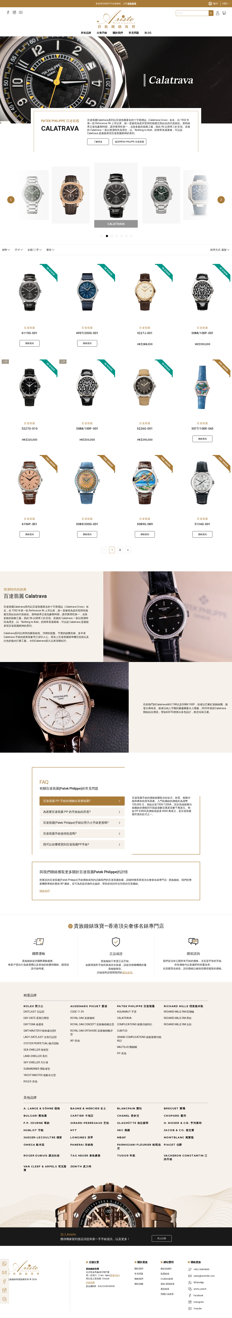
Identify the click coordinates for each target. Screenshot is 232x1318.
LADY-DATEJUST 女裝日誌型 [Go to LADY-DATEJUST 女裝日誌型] (40, 1037)
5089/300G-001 (87, 524)
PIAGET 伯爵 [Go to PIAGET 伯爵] (173, 1144)
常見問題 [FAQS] (134, 32)
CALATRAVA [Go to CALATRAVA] (124, 1018)
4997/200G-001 (87, 333)
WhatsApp (199, 1282)
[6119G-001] (29, 292)
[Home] (116, 19)
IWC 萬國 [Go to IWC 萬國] (123, 1130)
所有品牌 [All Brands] (86, 32)
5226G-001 (145, 428)
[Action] (4, 1299)
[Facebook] (8, 12)
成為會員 (131, 3)
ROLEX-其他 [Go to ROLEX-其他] (30, 1081)
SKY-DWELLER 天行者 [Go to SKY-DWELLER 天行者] (36, 1062)
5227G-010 (29, 428)
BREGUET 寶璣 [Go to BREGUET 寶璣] (174, 1108)
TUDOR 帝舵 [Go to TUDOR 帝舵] (126, 1155)
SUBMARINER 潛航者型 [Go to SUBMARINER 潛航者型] (37, 1068)
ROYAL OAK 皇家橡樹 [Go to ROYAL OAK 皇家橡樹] (82, 1018)
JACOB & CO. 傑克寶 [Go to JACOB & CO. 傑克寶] (179, 1130)
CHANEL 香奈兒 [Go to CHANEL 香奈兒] (128, 1115)
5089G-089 (145, 524)
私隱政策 (165, 1274)
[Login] (217, 13)
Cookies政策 (167, 1279)
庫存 (50, 249)
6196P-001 (29, 524)
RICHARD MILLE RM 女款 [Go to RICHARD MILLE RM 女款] (178, 1024)
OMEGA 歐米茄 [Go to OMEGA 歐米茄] (34, 1144)
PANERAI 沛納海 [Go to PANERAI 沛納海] (81, 1144)
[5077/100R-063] (202, 387)
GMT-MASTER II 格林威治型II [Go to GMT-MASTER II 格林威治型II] (40, 1030)
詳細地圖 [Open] (90, 1282)
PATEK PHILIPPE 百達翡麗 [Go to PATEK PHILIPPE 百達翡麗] (136, 1006)
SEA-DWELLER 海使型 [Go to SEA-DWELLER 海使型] (36, 1049)
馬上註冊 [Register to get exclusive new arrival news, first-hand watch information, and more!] (161, 1238)
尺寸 (19, 249)
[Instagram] (14, 12)
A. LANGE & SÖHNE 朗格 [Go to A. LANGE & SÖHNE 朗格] (42, 1108)
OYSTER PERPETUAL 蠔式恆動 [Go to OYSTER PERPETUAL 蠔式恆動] (41, 1043)
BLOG (148, 32)
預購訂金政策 (167, 1294)
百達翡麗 (29, 327)
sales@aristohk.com (204, 1276)
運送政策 (165, 1289)
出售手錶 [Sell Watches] (102, 32)
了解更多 (98, 141)
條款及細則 (166, 1268)
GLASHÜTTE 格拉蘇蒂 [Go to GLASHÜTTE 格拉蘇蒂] (133, 1123)
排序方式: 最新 (220, 249)
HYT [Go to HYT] (73, 1130)
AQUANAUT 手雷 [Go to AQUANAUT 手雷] (126, 1011)
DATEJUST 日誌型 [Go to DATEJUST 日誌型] (34, 1011)
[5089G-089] (145, 483)
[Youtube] (20, 12)
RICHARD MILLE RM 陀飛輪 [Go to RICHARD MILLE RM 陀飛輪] (179, 1011)
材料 (6, 249)
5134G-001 (202, 524)
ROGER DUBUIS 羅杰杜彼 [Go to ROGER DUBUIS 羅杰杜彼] (42, 1155)
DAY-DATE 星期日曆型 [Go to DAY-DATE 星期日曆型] (36, 1018)
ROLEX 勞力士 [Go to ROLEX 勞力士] (34, 1006)
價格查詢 (29, 343)
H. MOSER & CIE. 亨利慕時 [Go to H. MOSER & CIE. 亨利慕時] (183, 1123)
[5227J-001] (145, 292)
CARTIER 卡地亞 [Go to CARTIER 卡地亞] (81, 1115)
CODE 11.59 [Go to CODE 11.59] (77, 1011)
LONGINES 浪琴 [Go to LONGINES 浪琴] (81, 1137)
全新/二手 (35, 249)
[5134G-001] (202, 483)
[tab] (82, 801)
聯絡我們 (45, 890)
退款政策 (127, 972)
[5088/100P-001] (202, 292)
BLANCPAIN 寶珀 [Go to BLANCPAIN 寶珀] (129, 1108)
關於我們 (138, 1268)
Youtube (198, 1308)
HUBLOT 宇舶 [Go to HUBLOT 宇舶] (34, 1130)
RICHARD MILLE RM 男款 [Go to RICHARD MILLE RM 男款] (178, 1018)
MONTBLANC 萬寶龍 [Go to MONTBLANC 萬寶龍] (179, 1137)
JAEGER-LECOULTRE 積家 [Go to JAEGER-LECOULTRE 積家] (43, 1137)
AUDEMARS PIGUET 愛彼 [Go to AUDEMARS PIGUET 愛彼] (88, 1006)
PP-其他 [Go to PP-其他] (121, 1053)
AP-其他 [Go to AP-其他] (75, 1040)
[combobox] (192, 13)
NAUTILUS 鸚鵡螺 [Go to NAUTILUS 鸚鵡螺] (127, 1047)
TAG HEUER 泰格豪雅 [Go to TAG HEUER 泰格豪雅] (85, 1155)
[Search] (211, 13)
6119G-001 (29, 333)
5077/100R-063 (202, 428)
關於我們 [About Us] (118, 32)
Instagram (199, 1302)
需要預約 (114, 1275)
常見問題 (138, 1274)
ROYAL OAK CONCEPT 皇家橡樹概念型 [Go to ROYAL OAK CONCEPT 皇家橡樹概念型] (92, 1024)
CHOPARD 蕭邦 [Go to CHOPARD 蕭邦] (175, 1115)
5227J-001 (144, 333)
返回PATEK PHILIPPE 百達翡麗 (129, 141)
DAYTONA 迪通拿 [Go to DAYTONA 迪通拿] (34, 1024)
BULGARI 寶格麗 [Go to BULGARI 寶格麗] (35, 1115)
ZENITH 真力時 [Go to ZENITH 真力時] (80, 1166)
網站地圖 (138, 1284)
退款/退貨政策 (168, 1284)
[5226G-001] (145, 387)
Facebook (198, 1295)
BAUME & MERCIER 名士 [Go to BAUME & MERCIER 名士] (88, 1108)
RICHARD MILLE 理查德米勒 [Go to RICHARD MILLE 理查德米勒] (183, 1006)
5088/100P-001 (202, 333)
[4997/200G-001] (87, 292)
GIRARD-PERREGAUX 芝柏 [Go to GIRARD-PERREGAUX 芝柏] (89, 1123)
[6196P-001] (29, 483)
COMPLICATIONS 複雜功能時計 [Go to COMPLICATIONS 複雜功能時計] (134, 1024)
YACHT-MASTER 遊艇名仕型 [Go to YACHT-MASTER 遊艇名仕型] (40, 1075)
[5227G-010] (29, 387)
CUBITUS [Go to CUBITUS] (122, 1030)
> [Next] (128, 550)
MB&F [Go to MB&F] (121, 1137)
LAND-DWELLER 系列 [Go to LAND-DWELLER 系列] (35, 1056)
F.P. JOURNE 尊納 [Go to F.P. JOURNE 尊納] (37, 1123)
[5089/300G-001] (87, 483)
